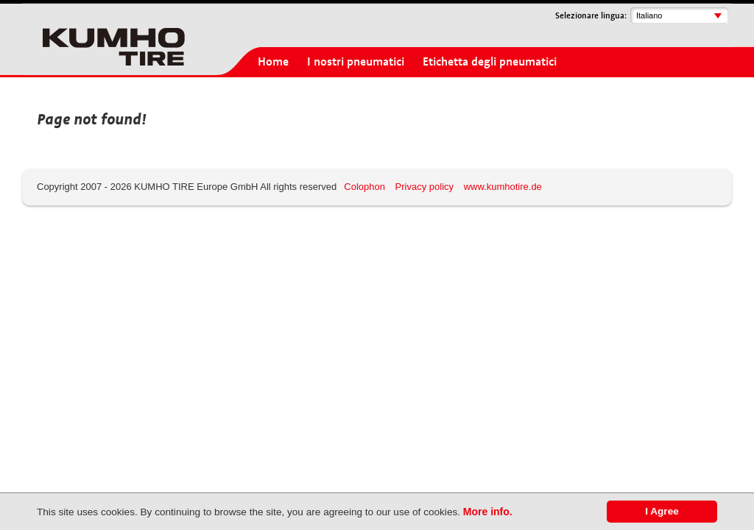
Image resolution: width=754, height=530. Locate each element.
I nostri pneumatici (355, 61)
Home (273, 61)
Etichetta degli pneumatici (490, 61)
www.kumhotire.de (503, 186)
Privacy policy (424, 186)
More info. (487, 511)
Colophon (364, 186)
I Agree (662, 511)
